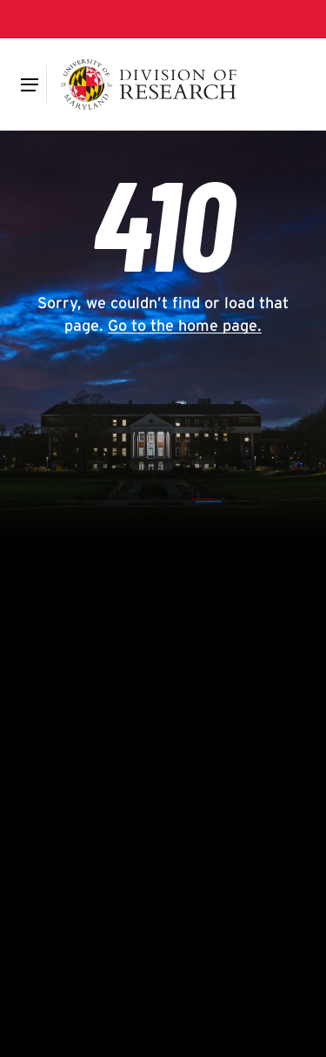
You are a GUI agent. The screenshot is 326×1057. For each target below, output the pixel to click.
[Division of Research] (149, 84)
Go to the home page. (185, 325)
